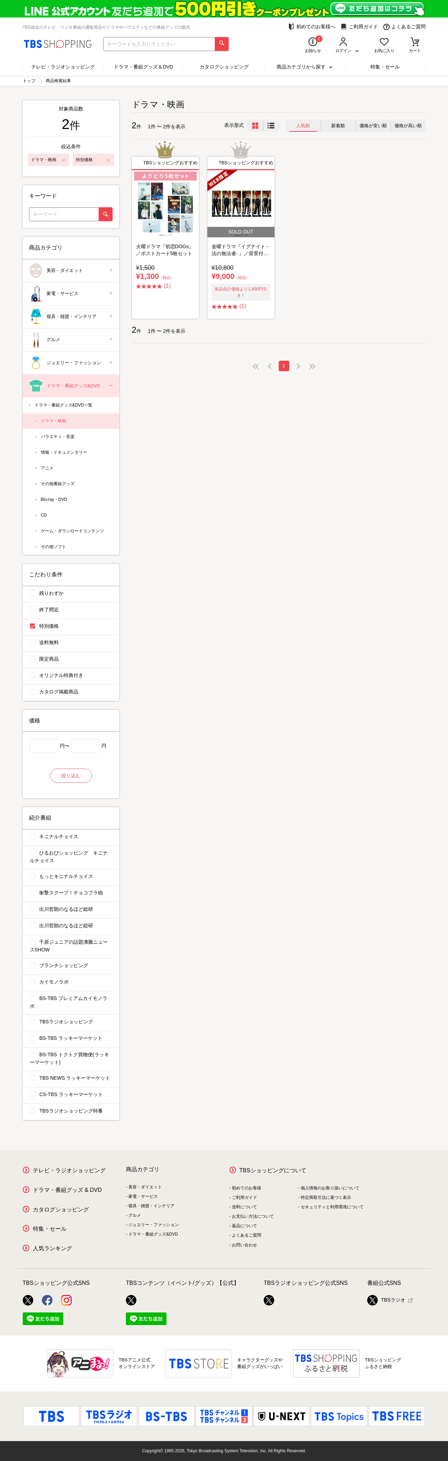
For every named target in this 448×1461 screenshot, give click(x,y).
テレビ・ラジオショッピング (63, 67)
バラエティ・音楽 (57, 436)
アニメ (47, 468)
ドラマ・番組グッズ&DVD (71, 386)
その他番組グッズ (57, 483)
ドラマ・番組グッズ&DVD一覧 (63, 405)
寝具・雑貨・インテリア (71, 317)
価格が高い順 (408, 125)
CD (44, 515)
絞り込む (71, 775)
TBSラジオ (386, 1300)
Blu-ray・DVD (54, 499)
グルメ (71, 340)
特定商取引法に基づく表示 (326, 1197)
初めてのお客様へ (311, 26)
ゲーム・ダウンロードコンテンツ (72, 530)
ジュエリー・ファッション (71, 363)
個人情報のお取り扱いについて (330, 1188)
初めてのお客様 (246, 1188)
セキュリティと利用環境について (332, 1206)
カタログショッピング (224, 67)
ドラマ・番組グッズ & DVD (67, 1190)
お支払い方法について (253, 1216)
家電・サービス (71, 294)
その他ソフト (53, 546)
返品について (244, 1225)
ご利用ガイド (359, 26)
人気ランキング (52, 1248)
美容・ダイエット (71, 271)
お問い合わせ (244, 1245)
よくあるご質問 (404, 26)
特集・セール (385, 67)
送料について (244, 1206)
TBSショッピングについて (273, 1170)
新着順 (338, 125)
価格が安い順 (373, 125)
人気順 (303, 125)
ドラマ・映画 (53, 420)
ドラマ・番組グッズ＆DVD (143, 67)
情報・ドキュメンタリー (64, 452)
